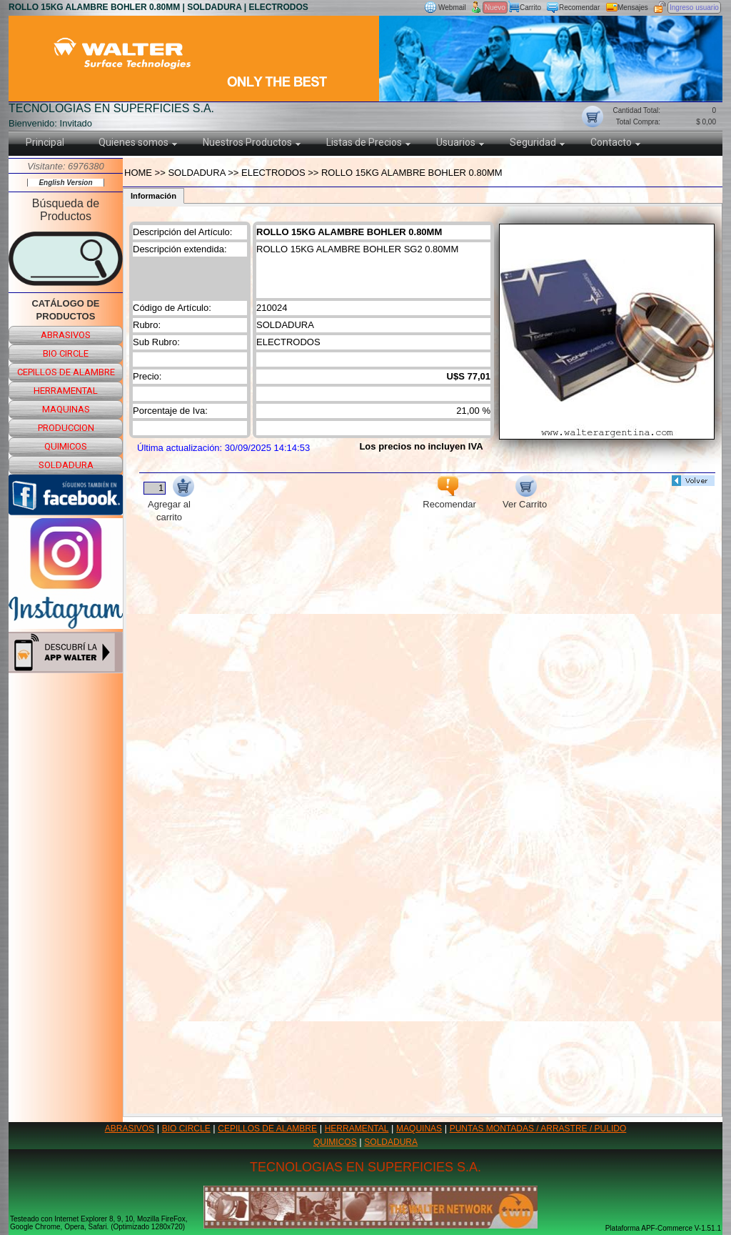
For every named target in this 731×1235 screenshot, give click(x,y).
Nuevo (495, 7)
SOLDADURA (391, 1142)
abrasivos (66, 334)
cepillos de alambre (66, 372)
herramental (66, 390)
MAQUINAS (419, 1129)
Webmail (452, 7)
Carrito (530, 7)
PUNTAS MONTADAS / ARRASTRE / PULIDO (538, 1129)
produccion (66, 427)
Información (153, 196)
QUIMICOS (335, 1142)
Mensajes (632, 7)
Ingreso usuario (694, 7)
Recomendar (579, 7)
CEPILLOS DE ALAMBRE (267, 1129)
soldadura (66, 465)
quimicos (65, 446)
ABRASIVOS (129, 1129)
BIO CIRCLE (186, 1129)
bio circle (66, 353)
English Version (65, 183)
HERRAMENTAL (357, 1129)
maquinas (66, 409)
